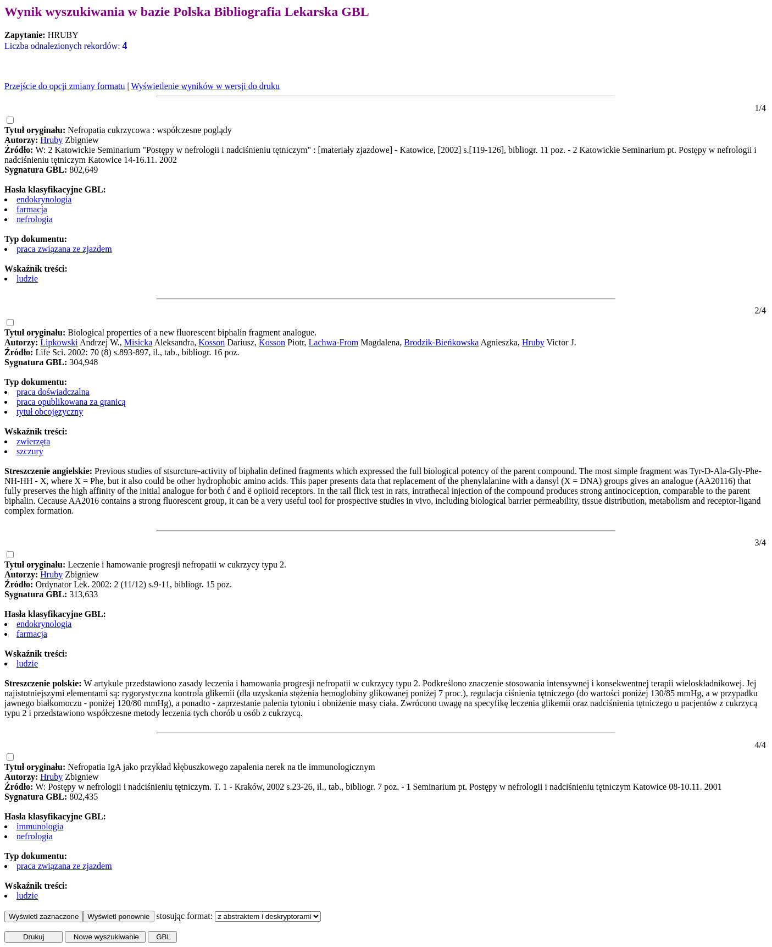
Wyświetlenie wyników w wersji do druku (205, 86)
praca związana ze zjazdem (64, 249)
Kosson (211, 342)
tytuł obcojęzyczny (49, 411)
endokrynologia (43, 199)
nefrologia (34, 219)
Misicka (138, 342)
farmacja (31, 209)
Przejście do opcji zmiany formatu (64, 86)
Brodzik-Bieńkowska (441, 342)
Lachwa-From (334, 342)
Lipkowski (58, 342)
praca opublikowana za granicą (71, 401)
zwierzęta (33, 441)
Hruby (51, 140)
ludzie (27, 278)
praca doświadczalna (53, 392)
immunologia (39, 826)
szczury (29, 451)
